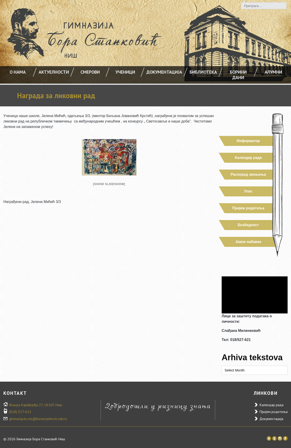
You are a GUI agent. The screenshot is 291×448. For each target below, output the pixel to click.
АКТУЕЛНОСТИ (54, 72)
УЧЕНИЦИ (125, 72)
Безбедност (248, 225)
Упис (248, 191)
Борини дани (238, 74)
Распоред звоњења (248, 174)
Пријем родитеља (248, 208)
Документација (164, 72)
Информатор (248, 141)
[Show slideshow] (109, 184)
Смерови (90, 72)
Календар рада (248, 158)
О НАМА (18, 72)
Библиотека (203, 72)
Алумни (273, 72)
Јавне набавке (248, 242)
